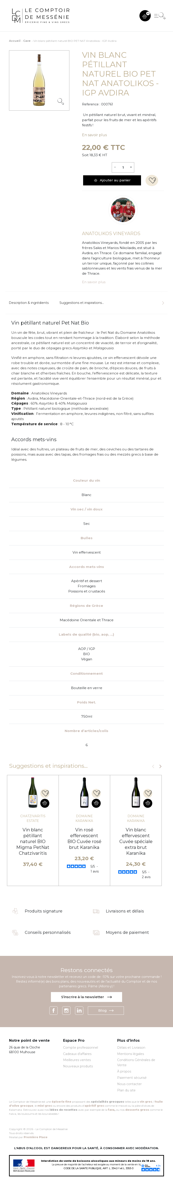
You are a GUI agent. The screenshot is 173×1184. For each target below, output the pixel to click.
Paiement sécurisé (132, 1078)
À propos (124, 1071)
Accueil (14, 40)
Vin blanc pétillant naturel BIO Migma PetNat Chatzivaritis (32, 841)
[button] (145, 15)
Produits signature (43, 911)
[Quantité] (123, 167)
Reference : (91, 104)
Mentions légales (130, 1054)
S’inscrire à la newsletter (86, 997)
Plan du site (126, 1090)
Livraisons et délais (125, 911)
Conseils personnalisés (48, 932)
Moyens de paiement (127, 932)
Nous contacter (129, 1084)
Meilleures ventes (77, 1060)
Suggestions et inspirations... (81, 303)
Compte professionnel (80, 1048)
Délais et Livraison (131, 1048)
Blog (106, 1010)
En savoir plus (94, 135)
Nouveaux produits (78, 1066)
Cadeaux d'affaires (77, 1054)
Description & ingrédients (29, 303)
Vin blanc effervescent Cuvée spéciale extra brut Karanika (136, 841)
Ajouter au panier (112, 180)
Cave (27, 40)
